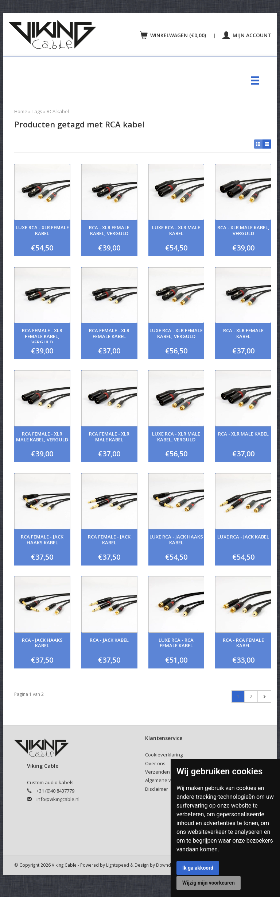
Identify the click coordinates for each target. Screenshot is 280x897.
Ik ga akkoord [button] (197, 868)
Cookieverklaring (164, 754)
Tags (37, 111)
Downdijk (165, 865)
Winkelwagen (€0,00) (173, 35)
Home (20, 111)
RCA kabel (58, 111)
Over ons (155, 763)
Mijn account (246, 35)
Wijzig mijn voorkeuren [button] (208, 883)
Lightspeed (117, 865)
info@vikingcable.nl (57, 799)
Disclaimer (156, 789)
